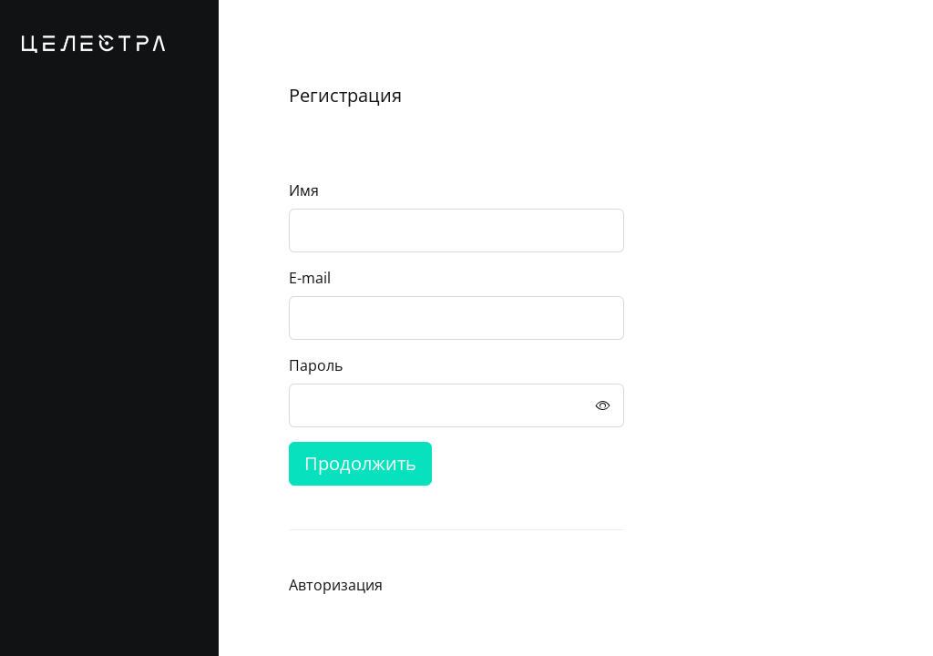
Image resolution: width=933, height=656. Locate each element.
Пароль (316, 365)
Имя (304, 190)
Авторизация (336, 585)
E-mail (310, 278)
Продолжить (360, 463)
